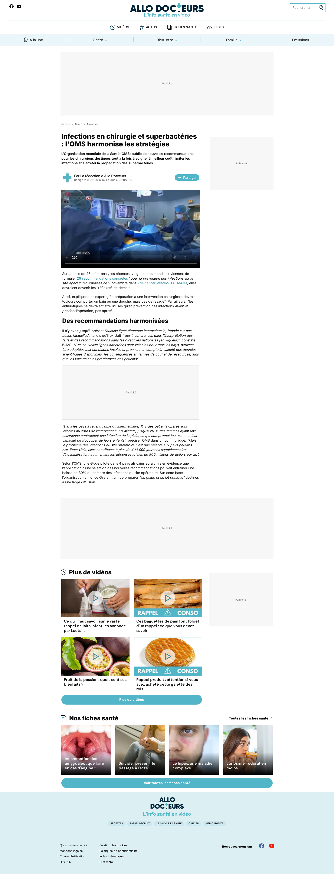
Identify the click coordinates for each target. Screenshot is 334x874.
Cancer (194, 823)
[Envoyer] (321, 7)
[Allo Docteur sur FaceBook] (11, 6)
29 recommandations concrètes (102, 278)
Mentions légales (71, 851)
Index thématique (111, 856)
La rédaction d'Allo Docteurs (103, 176)
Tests (219, 27)
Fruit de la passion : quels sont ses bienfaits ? (95, 682)
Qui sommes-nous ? (73, 845)
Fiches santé (185, 27)
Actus (151, 27)
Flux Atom (106, 862)
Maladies (92, 124)
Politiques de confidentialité (118, 851)
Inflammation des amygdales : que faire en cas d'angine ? (84, 763)
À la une (33, 39)
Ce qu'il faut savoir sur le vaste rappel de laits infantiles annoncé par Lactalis (95, 626)
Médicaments (214, 823)
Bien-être (165, 40)
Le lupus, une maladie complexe (193, 765)
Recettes (117, 823)
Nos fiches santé (93, 718)
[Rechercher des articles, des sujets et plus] (307, 7)
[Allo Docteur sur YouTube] (271, 845)
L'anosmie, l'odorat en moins (246, 765)
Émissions (300, 40)
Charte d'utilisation (72, 856)
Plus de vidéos (90, 572)
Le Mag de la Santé (169, 823)
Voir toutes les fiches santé (167, 783)
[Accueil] (167, 806)
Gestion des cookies (113, 845)
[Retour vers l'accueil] (167, 10)
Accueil (65, 124)
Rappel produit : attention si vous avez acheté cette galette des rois (167, 684)
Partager (187, 177)
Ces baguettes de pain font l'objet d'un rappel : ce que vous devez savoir (167, 626)
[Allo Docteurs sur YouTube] (19, 6)
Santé (98, 40)
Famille (232, 40)
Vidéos (123, 27)
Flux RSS (65, 862)
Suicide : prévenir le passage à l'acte (137, 765)
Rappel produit (140, 823)
